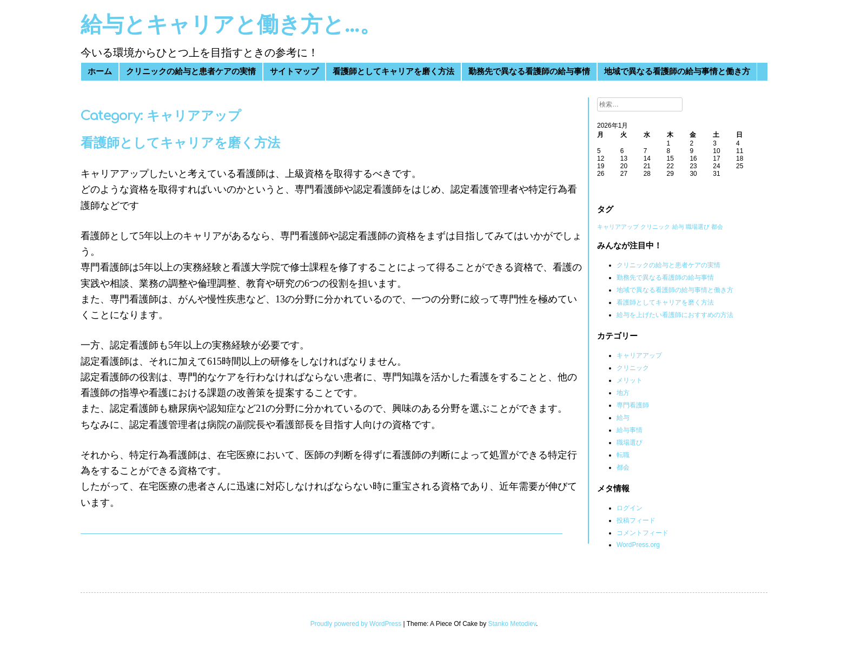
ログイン (629, 508)
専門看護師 (633, 405)
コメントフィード (642, 533)
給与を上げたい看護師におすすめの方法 (675, 315)
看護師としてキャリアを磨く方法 (393, 71)
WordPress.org (638, 545)
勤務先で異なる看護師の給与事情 (529, 71)
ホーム (100, 71)
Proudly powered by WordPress (356, 624)
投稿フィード (636, 520)
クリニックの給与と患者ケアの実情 (191, 71)
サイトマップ (294, 71)
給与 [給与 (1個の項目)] (678, 226)
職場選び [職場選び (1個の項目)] (698, 226)
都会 (623, 467)
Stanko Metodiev (512, 624)
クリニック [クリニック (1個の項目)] (655, 226)
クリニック (633, 368)
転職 (623, 455)
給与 (623, 417)
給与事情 (629, 430)
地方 (623, 393)
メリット (629, 380)
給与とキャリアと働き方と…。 (231, 25)
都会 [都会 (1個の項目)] (717, 226)
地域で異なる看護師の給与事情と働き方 (677, 71)
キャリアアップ (639, 355)
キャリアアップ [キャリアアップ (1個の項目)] (618, 226)
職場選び (629, 442)
